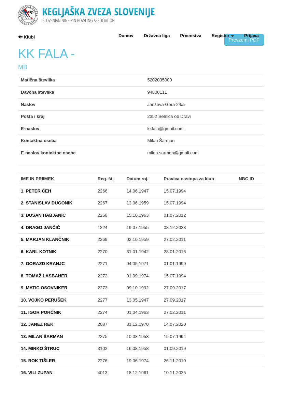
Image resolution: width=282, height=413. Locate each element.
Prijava (251, 35)
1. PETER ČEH (36, 191)
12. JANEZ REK (37, 324)
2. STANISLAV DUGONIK (46, 202)
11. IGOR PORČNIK (41, 312)
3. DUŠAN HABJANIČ (43, 215)
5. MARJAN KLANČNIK (45, 239)
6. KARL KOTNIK (38, 251)
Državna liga (157, 35)
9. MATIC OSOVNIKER (44, 287)
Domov (125, 35)
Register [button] (223, 35)
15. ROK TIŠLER (38, 360)
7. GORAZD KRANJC (43, 263)
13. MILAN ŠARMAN (42, 336)
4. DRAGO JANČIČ (40, 227)
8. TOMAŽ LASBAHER (44, 275)
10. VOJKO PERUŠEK (44, 300)
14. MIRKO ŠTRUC (40, 348)
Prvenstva (190, 35)
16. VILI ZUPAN (37, 372)
